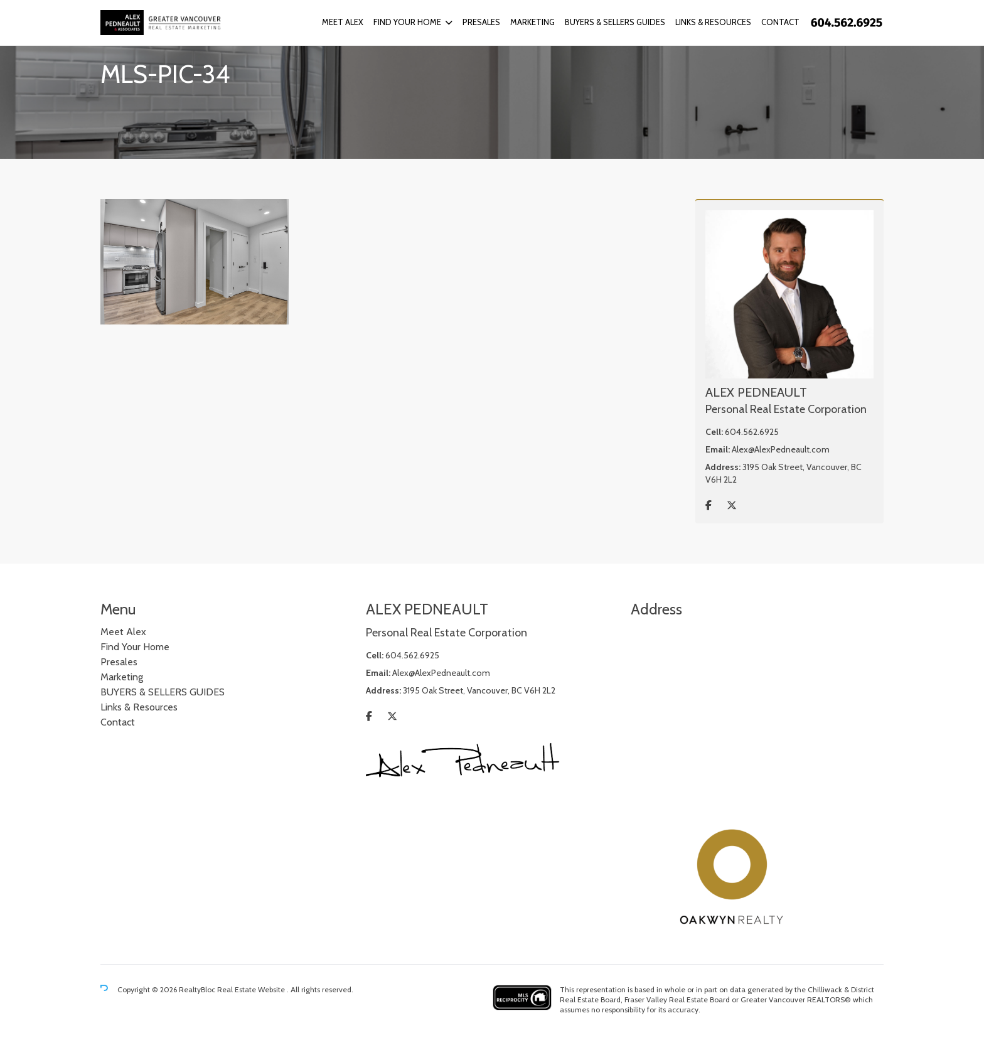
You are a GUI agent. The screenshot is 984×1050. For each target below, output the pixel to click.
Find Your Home (407, 22)
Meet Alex (342, 22)
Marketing (532, 22)
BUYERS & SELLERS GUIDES (615, 22)
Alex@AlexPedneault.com (781, 449)
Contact (780, 22)
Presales (481, 22)
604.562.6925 (752, 431)
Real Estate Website (252, 989)
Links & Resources (713, 22)
